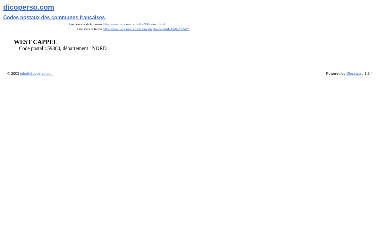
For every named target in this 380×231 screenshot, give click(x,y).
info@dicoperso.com (37, 73)
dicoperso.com (28, 7)
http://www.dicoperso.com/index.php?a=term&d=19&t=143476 (147, 29)
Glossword (355, 73)
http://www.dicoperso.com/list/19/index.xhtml (134, 24)
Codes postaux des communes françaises (54, 17)
